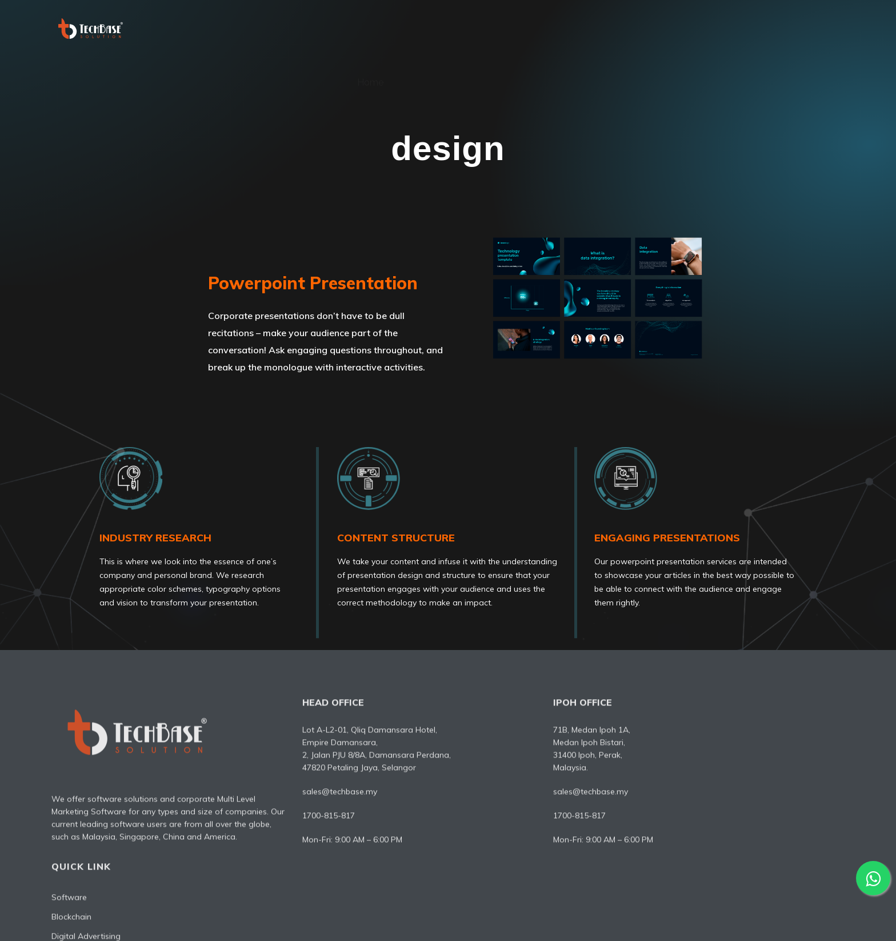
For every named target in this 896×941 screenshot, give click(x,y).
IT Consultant (731, 28)
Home (370, 28)
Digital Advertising (576, 28)
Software (488, 28)
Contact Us (813, 28)
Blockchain (679, 754)
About (426, 28)
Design (658, 28)
